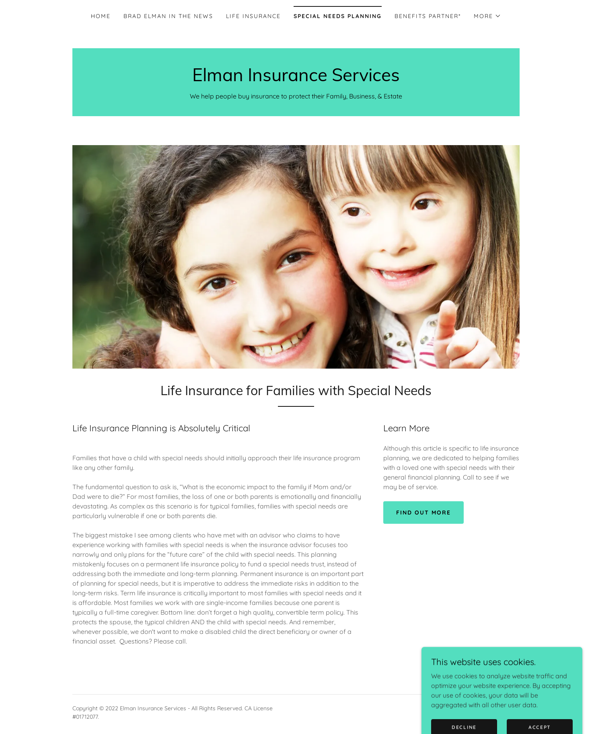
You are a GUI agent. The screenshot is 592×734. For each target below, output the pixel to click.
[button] (487, 16)
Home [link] (101, 16)
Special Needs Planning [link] (338, 16)
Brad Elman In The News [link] (168, 16)
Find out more (423, 512)
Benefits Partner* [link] (428, 16)
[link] (296, 79)
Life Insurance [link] (253, 16)
